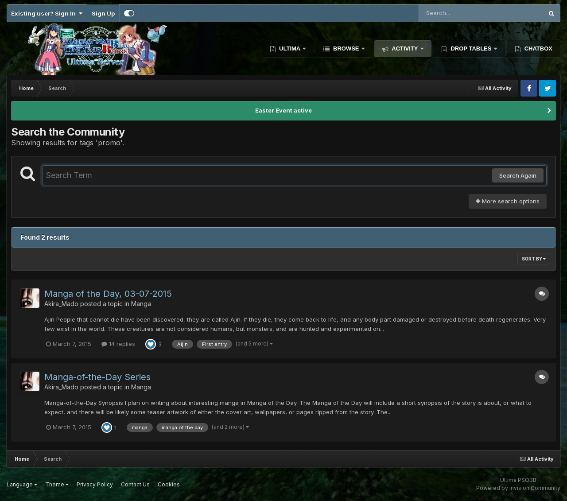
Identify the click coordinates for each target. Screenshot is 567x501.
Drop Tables (471, 48)
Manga (141, 303)
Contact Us (135, 484)
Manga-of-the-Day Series (97, 377)
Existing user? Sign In (46, 13)
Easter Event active (283, 110)
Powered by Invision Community (518, 488)
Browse (346, 48)
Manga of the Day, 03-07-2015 (108, 293)
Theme (57, 484)
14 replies (118, 343)
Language (22, 484)
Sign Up (103, 13)
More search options (508, 201)
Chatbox (537, 48)
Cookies (169, 484)
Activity (404, 48)
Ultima (290, 48)
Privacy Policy (95, 484)
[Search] (456, 13)
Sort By (534, 258)
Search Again (517, 175)
